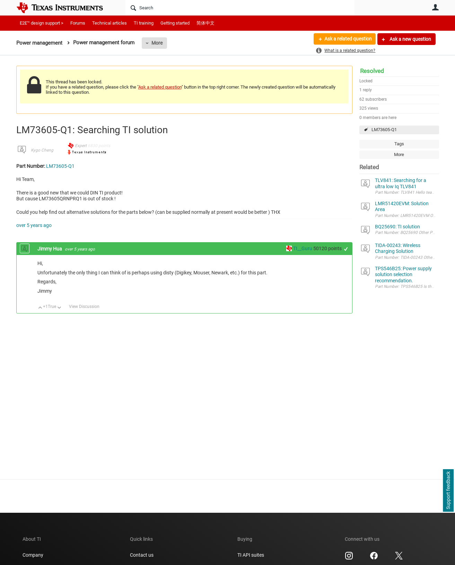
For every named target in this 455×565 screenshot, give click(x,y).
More (157, 43)
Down (59, 308)
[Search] (240, 7)
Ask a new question (409, 39)
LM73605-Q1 (384, 129)
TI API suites (250, 555)
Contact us (142, 555)
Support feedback (448, 491)
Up (40, 308)
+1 (345, 249)
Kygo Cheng (42, 150)
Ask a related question (347, 39)
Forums (77, 23)
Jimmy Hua (50, 249)
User (435, 7)
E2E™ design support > (41, 23)
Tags (399, 143)
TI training (144, 23)
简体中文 (205, 23)
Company (33, 555)
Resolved (372, 70)
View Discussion (84, 306)
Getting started (175, 23)
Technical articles (109, 23)
